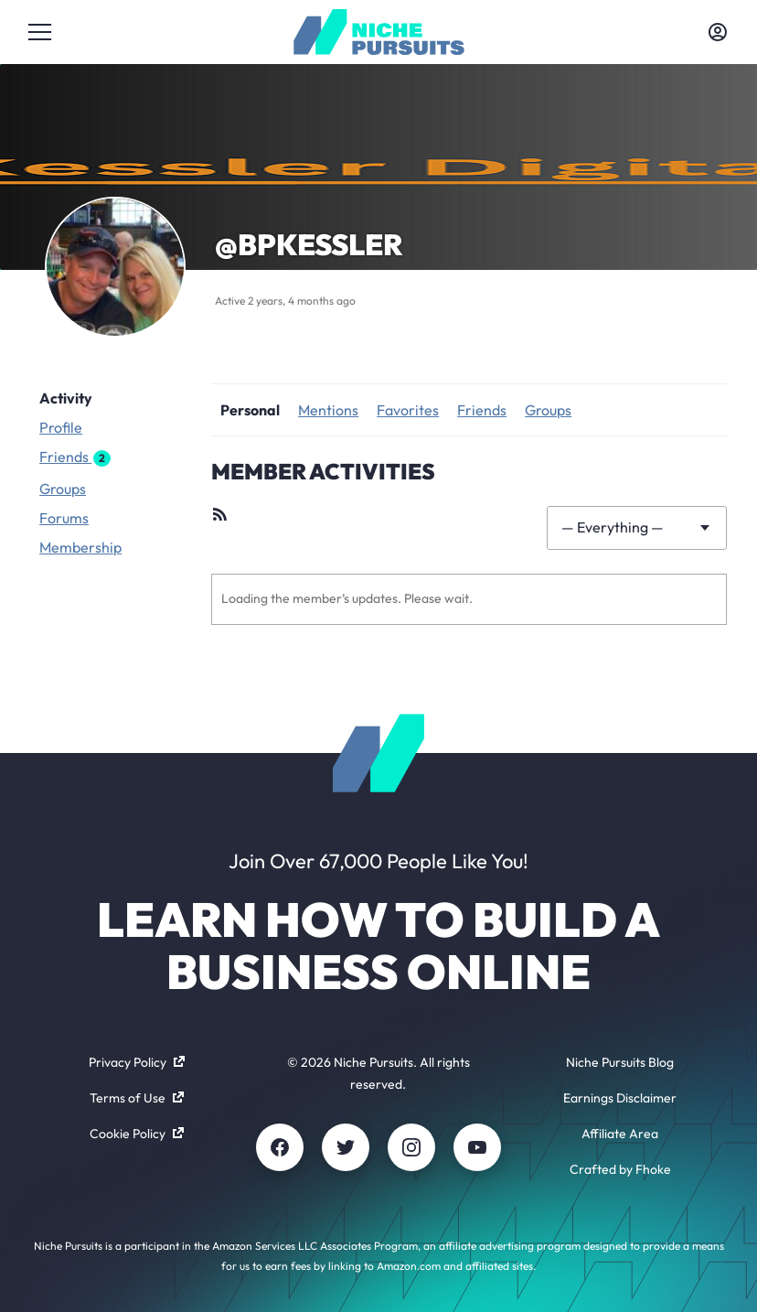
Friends (75, 457)
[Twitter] (345, 1147)
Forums (64, 518)
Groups (62, 488)
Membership (80, 547)
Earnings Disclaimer (620, 1098)
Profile (60, 427)
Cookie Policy (137, 1133)
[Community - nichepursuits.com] (378, 32)
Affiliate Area (619, 1133)
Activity (65, 398)
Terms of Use (137, 1098)
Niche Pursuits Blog (620, 1062)
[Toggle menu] (39, 32)
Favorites (408, 410)
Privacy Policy (137, 1062)
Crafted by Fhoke (620, 1169)
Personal (250, 410)
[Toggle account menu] (718, 32)
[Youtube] (477, 1147)
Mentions (328, 410)
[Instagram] (411, 1147)
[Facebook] (280, 1147)
